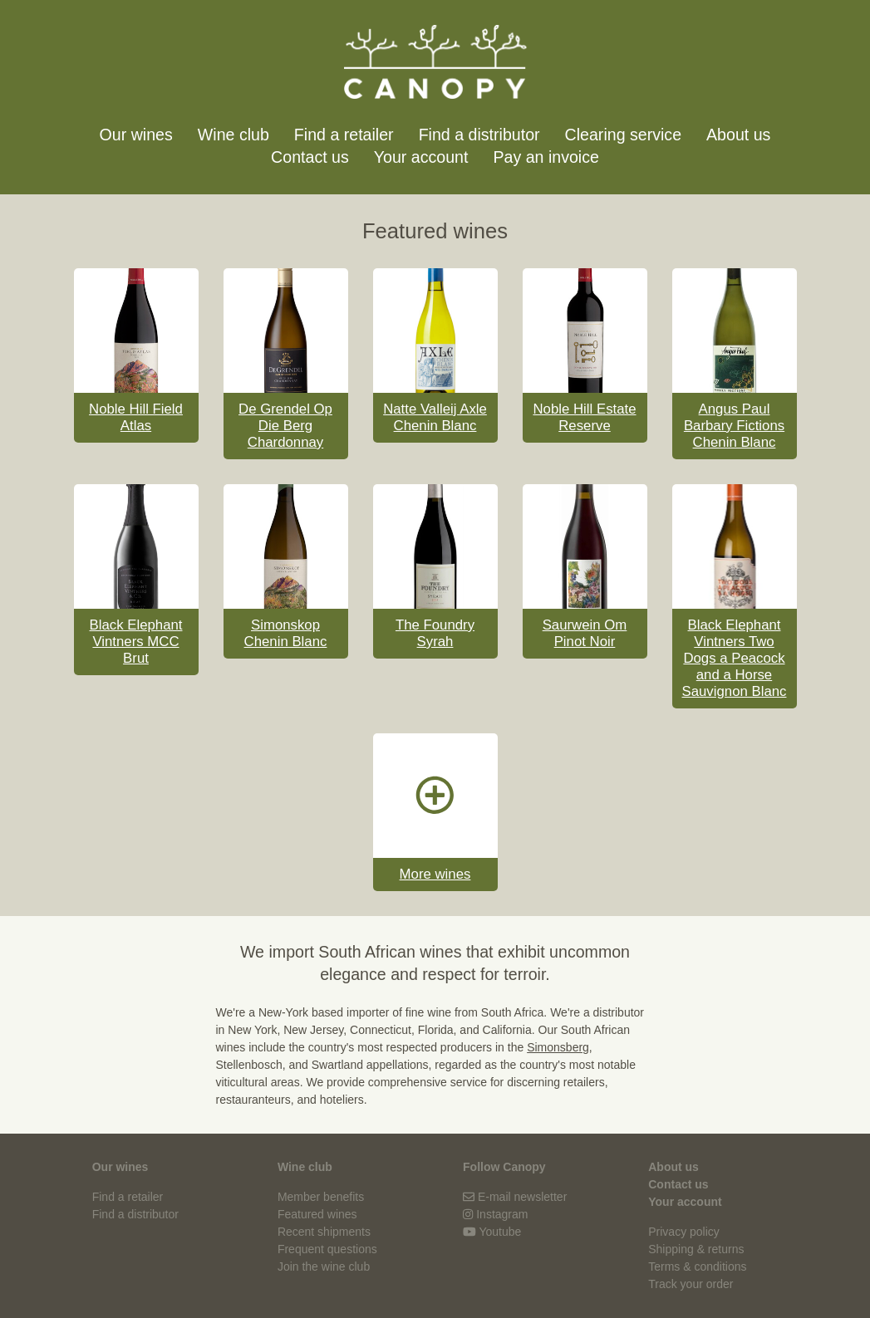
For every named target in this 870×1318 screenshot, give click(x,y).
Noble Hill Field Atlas (136, 417)
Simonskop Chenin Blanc (285, 633)
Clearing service (623, 134)
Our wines (136, 134)
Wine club (233, 134)
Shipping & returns (696, 1249)
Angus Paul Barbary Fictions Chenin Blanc (734, 425)
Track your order (690, 1284)
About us (738, 134)
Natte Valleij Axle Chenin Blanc (435, 417)
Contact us (310, 157)
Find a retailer (344, 134)
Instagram (502, 1214)
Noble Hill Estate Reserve (584, 417)
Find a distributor (479, 134)
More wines (435, 874)
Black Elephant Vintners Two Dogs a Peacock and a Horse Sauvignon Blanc (734, 658)
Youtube (500, 1231)
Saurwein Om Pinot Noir (585, 633)
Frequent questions (327, 1249)
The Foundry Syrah (435, 633)
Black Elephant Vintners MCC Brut (136, 641)
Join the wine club (324, 1266)
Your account (421, 157)
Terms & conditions (697, 1266)
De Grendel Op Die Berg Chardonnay (285, 425)
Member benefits (321, 1196)
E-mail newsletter (522, 1196)
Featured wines (317, 1214)
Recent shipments (324, 1231)
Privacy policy (684, 1231)
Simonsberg (558, 1047)
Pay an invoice (545, 157)
